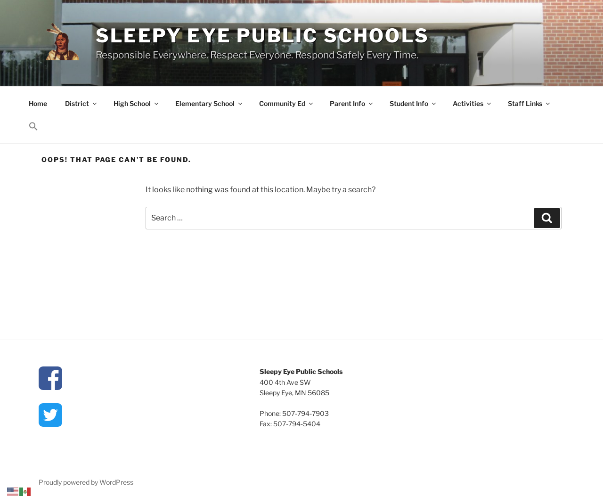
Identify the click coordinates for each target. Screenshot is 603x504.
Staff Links (529, 103)
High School (137, 103)
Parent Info (352, 103)
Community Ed (286, 103)
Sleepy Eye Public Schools (262, 35)
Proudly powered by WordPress (86, 482)
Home (38, 103)
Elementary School (209, 103)
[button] (33, 126)
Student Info (413, 103)
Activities (472, 103)
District (81, 103)
